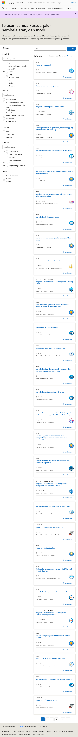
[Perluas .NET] (4, 63)
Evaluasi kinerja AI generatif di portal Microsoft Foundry (53, 636)
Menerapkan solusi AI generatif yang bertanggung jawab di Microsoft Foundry (54, 129)
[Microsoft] (3, 2)
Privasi (48, 731)
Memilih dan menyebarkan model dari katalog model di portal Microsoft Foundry (52, 306)
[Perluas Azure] (4, 72)
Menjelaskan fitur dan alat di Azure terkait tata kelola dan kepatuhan (52, 462)
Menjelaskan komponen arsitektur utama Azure (53, 592)
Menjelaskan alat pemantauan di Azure (50, 392)
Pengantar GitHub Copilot (45, 548)
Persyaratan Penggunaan (9, 734)
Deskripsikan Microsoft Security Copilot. (50, 348)
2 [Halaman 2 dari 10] (47, 719)
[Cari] (50, 49)
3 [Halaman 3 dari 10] (51, 719)
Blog (27, 731)
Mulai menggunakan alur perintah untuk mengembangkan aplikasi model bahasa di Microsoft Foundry (51, 438)
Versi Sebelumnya (18, 731)
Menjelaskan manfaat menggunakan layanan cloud (54, 150)
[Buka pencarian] (69, 3)
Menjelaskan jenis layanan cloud (47, 217)
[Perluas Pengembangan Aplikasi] (4, 166)
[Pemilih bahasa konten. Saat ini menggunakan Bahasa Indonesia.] (9, 726)
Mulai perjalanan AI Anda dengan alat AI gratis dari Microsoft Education (54, 195)
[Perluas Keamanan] (4, 157)
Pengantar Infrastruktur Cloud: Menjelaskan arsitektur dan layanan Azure (51, 614)
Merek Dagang (24, 734)
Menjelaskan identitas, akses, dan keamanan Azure (54, 679)
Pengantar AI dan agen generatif (48, 86)
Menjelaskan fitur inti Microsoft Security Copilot (53, 506)
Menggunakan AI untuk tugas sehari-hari (50, 658)
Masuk (73, 3)
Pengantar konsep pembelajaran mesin (50, 107)
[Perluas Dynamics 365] (4, 77)
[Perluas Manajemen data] (4, 163)
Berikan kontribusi (38, 731)
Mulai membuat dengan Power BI (48, 261)
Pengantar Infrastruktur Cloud (46, 700)
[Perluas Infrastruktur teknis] (4, 154)
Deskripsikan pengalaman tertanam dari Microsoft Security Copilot (54, 570)
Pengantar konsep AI (43, 65)
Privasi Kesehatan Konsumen (63, 731)
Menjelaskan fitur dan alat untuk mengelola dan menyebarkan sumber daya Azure (53, 370)
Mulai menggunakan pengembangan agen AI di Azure (53, 239)
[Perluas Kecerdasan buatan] (4, 160)
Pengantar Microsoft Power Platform (49, 527)
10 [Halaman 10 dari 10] (62, 719)
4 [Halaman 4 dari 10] (56, 719)
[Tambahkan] (67, 77)
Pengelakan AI (6, 731)
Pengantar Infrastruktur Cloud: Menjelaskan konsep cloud (54, 283)
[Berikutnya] (68, 719)
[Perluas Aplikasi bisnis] (4, 151)
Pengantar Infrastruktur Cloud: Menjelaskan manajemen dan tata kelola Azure (51, 484)
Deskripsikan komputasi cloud (47, 327)
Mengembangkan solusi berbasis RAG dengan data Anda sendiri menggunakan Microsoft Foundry (54, 414)
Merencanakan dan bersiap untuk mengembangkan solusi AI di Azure (54, 172)
